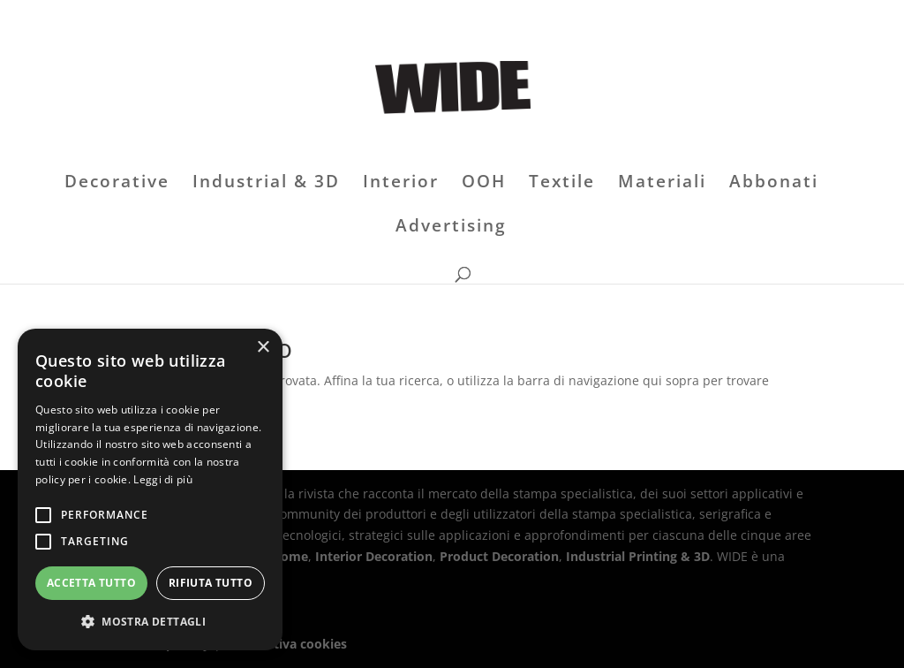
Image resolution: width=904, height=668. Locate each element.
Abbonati (773, 184)
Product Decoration (499, 556)
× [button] (262, 347)
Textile (562, 184)
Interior (401, 184)
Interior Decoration (374, 556)
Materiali (662, 184)
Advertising (451, 228)
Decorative (117, 184)
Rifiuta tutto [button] (210, 582)
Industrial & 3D (266, 184)
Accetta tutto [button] (91, 582)
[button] (150, 622)
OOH (484, 184)
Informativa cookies (285, 643)
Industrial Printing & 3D (638, 556)
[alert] (150, 489)
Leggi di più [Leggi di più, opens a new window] (162, 479)
